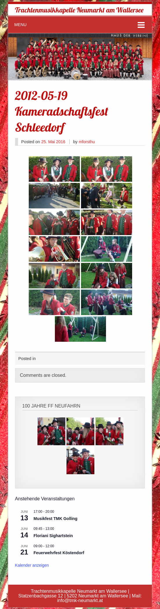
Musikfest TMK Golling (56, 518)
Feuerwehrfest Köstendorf (59, 552)
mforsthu (87, 141)
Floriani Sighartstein (53, 535)
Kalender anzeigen (32, 565)
